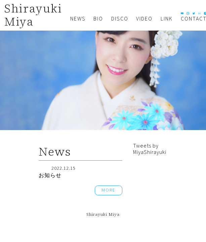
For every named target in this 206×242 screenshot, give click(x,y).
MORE (108, 190)
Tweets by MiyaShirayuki (149, 149)
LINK (167, 19)
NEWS (78, 19)
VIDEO (144, 19)
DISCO (119, 19)
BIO (98, 19)
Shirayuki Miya (33, 15)
